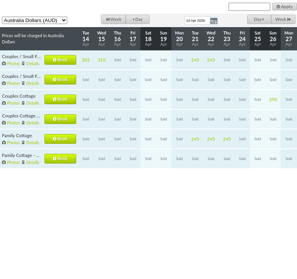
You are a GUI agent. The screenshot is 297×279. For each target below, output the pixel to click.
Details (32, 63)
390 (273, 99)
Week (113, 19)
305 (86, 60)
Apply (285, 6)
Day (138, 19)
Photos (13, 63)
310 (101, 60)
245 (195, 60)
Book (60, 59)
